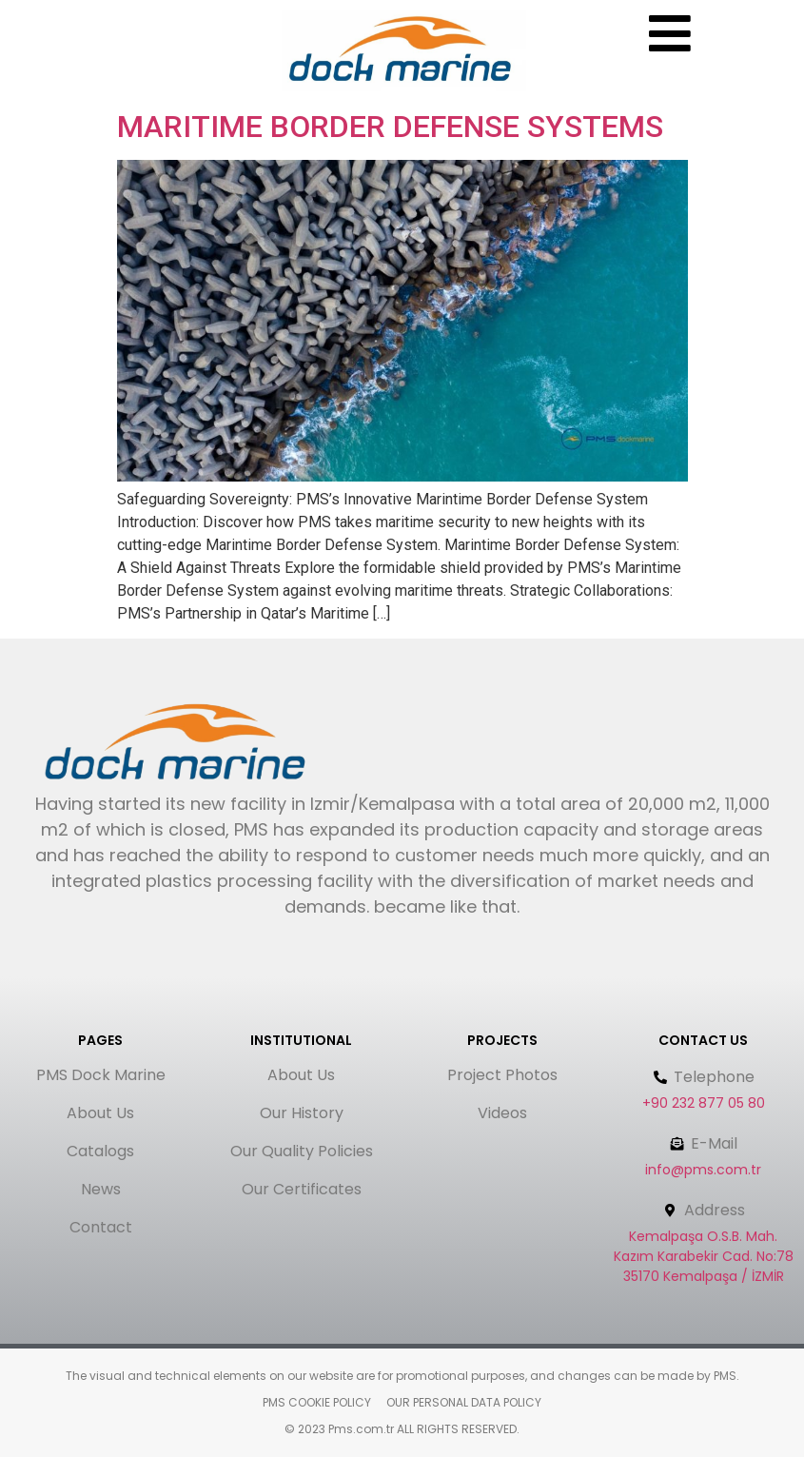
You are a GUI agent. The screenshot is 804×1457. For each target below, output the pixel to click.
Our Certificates (302, 1189)
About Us (100, 1113)
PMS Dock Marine (101, 1075)
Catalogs (100, 1151)
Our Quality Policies (301, 1151)
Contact (100, 1227)
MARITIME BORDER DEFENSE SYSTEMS (390, 126)
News (101, 1189)
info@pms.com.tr (703, 1169)
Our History (301, 1113)
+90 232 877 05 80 (703, 1102)
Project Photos (502, 1075)
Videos (502, 1113)
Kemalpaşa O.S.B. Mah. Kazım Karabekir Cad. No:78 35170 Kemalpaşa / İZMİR (704, 1256)
